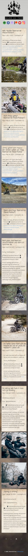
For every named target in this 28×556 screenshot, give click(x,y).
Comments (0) (18, 36)
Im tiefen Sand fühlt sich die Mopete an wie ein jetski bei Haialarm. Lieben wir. (15, 345)
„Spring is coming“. (11, 491)
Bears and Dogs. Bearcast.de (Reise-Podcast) (15, 211)
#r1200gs (15, 50)
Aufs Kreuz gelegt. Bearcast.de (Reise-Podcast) (14, 117)
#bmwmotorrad (6, 52)
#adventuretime (6, 46)
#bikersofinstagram (16, 46)
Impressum (20, 551)
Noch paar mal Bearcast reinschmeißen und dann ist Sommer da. (13, 242)
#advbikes (21, 50)
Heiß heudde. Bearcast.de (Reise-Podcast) (11, 31)
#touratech (14, 52)
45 (16, 539)
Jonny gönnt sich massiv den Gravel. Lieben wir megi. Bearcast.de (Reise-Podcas (13, 150)
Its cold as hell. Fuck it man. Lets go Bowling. (13, 389)
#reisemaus (5, 48)
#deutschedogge (8, 229)
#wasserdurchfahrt (7, 50)
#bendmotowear (13, 48)
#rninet (19, 52)
